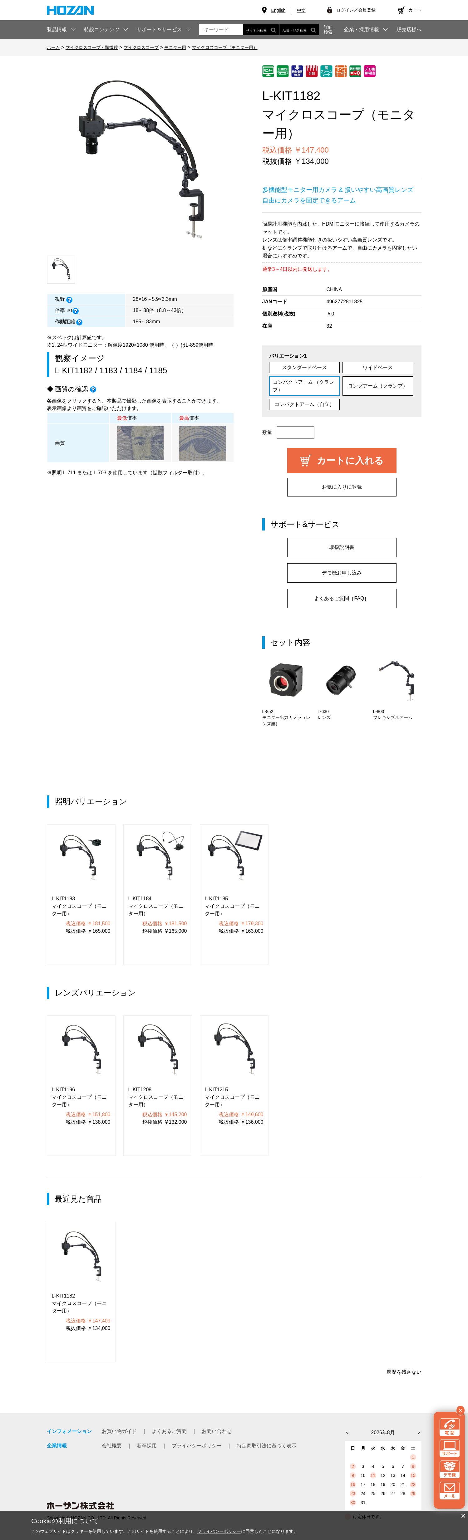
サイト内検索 (261, 29)
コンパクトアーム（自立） (304, 404)
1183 (109, 370)
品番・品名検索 (299, 29)
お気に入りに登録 (342, 487)
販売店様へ (409, 29)
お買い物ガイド (119, 1431)
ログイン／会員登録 (356, 9)
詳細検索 (328, 30)
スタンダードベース (304, 367)
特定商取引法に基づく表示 (267, 1445)
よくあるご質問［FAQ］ (341, 598)
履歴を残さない (404, 1372)
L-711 (69, 472)
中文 (301, 10)
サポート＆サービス (159, 29)
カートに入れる (350, 460)
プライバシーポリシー (197, 1445)
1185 (158, 370)
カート (414, 9)
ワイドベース (378, 367)
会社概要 (112, 1445)
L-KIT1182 (74, 370)
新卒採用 (147, 1445)
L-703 (100, 472)
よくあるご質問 (169, 1431)
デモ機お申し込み (342, 572)
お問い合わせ (217, 1431)
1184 (133, 370)
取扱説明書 (341, 547)
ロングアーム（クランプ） (378, 386)
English (278, 10)
